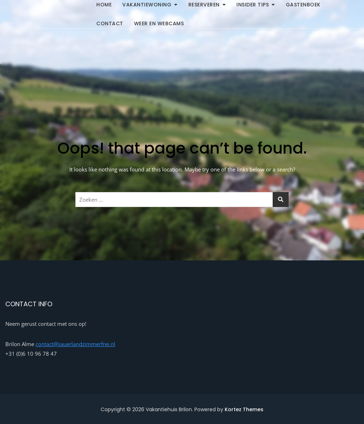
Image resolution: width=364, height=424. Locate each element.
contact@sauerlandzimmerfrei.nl (75, 344)
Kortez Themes (244, 409)
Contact (109, 23)
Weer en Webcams (159, 23)
